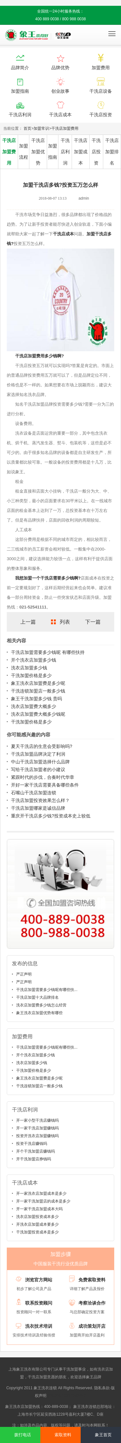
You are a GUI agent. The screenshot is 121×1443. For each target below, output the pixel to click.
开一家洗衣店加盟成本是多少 (41, 1193)
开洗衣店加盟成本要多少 (37, 1224)
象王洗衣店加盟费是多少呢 (38, 683)
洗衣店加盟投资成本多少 (37, 1216)
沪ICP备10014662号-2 (66, 1395)
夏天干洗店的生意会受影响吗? (41, 746)
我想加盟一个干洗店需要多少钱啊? (48, 578)
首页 (27, 128)
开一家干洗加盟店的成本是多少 (43, 1201)
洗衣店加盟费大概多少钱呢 (38, 714)
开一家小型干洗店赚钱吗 (37, 1120)
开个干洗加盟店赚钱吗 (35, 1151)
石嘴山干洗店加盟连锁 (33, 792)
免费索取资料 (92, 1279)
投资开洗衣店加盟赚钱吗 (37, 1136)
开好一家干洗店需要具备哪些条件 (45, 785)
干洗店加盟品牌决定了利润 (38, 754)
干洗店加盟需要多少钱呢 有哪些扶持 (48, 652)
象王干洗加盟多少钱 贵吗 (36, 698)
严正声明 (24, 974)
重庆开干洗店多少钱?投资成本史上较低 (50, 815)
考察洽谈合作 (92, 1303)
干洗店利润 (65, 151)
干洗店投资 (96, 151)
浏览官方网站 (38, 1279)
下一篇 (93, 622)
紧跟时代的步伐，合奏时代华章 (42, 777)
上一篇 (28, 622)
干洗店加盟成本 (80, 151)
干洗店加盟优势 (38, 151)
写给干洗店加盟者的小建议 (38, 769)
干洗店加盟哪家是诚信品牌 (38, 808)
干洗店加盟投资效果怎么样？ (40, 800)
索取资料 (63, 1434)
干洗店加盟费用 (64, 128)
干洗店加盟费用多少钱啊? (39, 356)
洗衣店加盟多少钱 (29, 667)
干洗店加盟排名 (112, 151)
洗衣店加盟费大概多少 (33, 706)
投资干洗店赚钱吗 (31, 1143)
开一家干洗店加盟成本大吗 (39, 1209)
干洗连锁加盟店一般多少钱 (38, 690)
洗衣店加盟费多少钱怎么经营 (41, 1005)
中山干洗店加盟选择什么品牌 (40, 761)
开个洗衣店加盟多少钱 (33, 660)
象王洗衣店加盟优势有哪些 (39, 1013)
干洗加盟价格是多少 (31, 675)
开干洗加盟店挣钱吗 (33, 1159)
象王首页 (103, 1434)
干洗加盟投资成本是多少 (37, 1232)
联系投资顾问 (38, 1303)
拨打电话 (22, 1434)
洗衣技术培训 (38, 1326)
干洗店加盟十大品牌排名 (37, 997)
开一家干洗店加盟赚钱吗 (37, 1128)
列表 (65, 622)
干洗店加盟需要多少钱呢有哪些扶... (46, 989)
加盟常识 (41, 128)
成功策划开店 (92, 1326)
